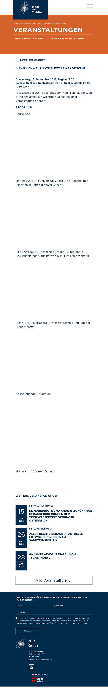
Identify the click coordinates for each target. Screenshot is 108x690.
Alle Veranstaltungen (54, 580)
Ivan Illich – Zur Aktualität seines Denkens (50, 23)
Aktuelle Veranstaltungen (28, 38)
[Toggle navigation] (90, 6)
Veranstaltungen (26, 23)
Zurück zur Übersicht (30, 60)
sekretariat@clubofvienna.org (40, 660)
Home (16, 23)
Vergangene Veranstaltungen (67, 38)
